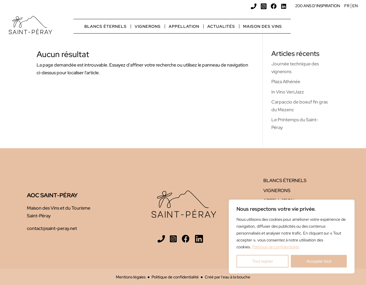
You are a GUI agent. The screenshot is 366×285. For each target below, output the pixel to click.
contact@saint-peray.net (52, 228)
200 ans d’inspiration (317, 5)
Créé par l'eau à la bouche (227, 277)
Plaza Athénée (285, 82)
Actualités (221, 26)
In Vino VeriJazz (287, 92)
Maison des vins (262, 26)
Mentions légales (131, 277)
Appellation (184, 26)
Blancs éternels (105, 26)
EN (355, 5)
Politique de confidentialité (275, 246)
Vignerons (148, 26)
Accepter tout (319, 261)
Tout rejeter (262, 261)
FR (346, 5)
